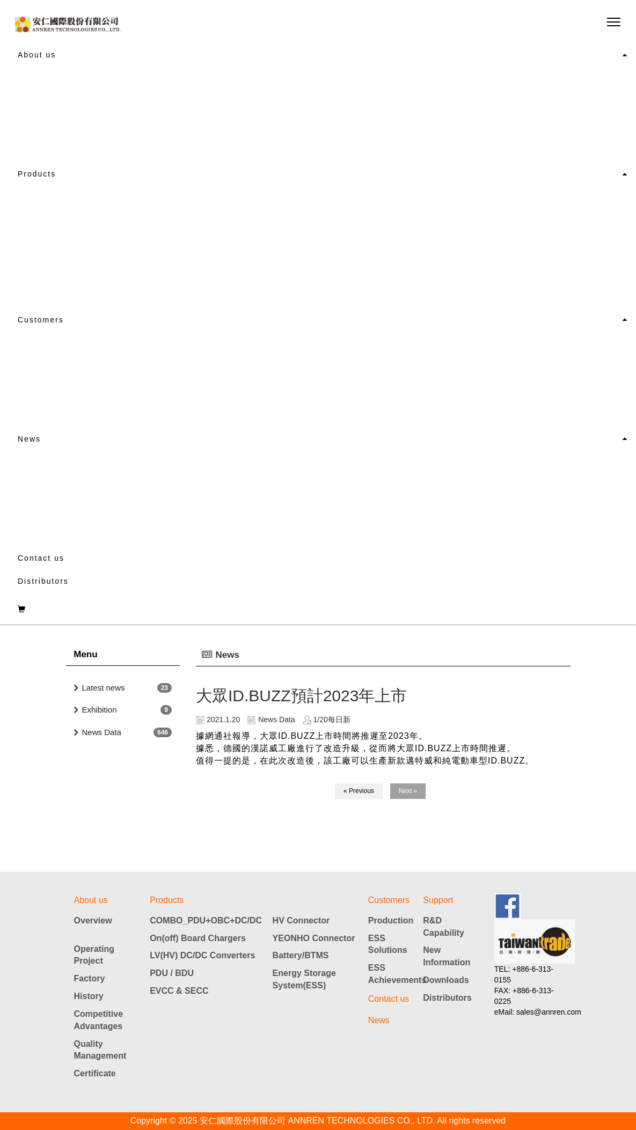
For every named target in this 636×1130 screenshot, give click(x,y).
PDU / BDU (172, 973)
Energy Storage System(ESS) (304, 979)
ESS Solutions (387, 944)
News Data (101, 732)
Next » (408, 791)
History (89, 996)
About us (37, 54)
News (29, 439)
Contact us (41, 558)
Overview (93, 920)
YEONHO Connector (314, 938)
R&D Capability (443, 926)
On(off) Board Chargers (198, 938)
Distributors (43, 581)
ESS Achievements (395, 974)
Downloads (446, 980)
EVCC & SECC (179, 990)
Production (390, 920)
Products (37, 174)
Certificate (95, 1073)
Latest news (103, 687)
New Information (446, 956)
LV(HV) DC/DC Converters (202, 955)
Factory (89, 978)
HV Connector (301, 920)
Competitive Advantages (98, 1020)
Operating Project (94, 955)
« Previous (358, 791)
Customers (41, 319)
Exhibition (99, 709)
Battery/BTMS (301, 955)
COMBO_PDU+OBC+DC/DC (206, 920)
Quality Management (100, 1050)
